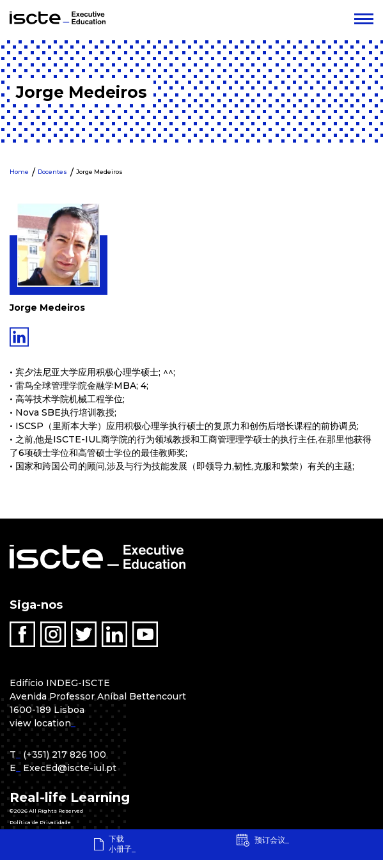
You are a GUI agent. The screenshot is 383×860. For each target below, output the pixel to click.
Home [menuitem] (19, 171)
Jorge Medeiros (99, 171)
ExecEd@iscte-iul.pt (69, 768)
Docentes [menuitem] (52, 171)
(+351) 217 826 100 (64, 754)
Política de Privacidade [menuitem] (40, 822)
